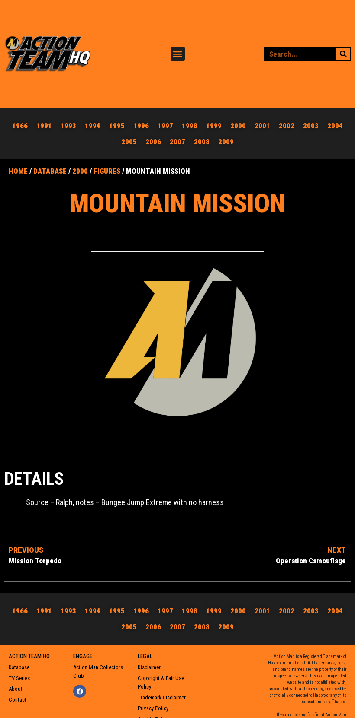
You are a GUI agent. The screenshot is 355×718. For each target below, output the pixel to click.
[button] (178, 52)
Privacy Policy (153, 705)
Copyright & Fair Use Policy (161, 678)
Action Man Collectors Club (98, 668)
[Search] (343, 52)
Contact (17, 696)
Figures (107, 167)
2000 (80, 167)
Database (50, 167)
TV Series (19, 674)
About (16, 685)
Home (18, 167)
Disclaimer (149, 664)
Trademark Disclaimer (162, 694)
